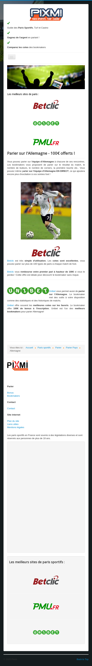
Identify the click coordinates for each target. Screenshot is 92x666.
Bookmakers (13, 396)
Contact (11, 408)
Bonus (10, 392)
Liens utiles (13, 424)
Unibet (52, 291)
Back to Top (83, 659)
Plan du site (13, 421)
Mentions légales (15, 427)
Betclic (10, 260)
